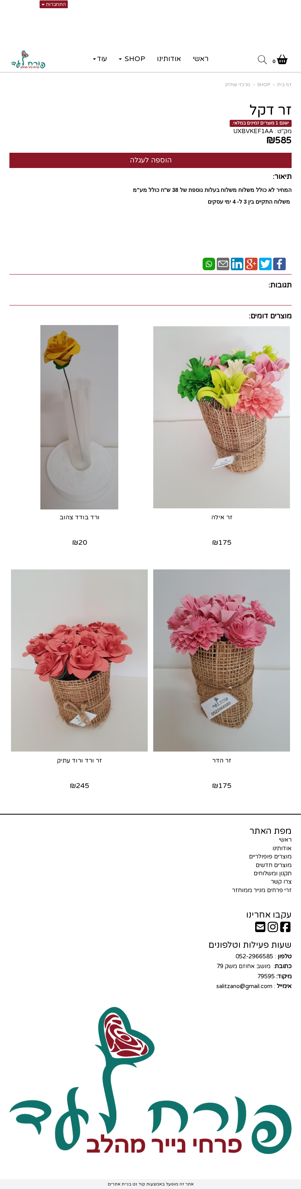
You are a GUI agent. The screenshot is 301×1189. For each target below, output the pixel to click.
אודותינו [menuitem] (169, 58)
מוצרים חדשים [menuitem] (274, 865)
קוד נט (138, 1184)
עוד (100, 58)
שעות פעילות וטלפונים (250, 945)
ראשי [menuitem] (201, 58)
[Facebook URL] (285, 929)
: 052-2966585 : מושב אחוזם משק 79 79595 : (253, 971)
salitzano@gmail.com (244, 986)
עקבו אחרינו (269, 915)
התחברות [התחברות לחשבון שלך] (54, 4)
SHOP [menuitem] (132, 58)
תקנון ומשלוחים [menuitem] (273, 873)
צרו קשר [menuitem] (281, 881)
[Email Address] (260, 929)
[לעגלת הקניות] (280, 61)
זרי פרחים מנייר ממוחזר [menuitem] (262, 890)
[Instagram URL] (273, 929)
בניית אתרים (119, 1184)
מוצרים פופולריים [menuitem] (270, 856)
